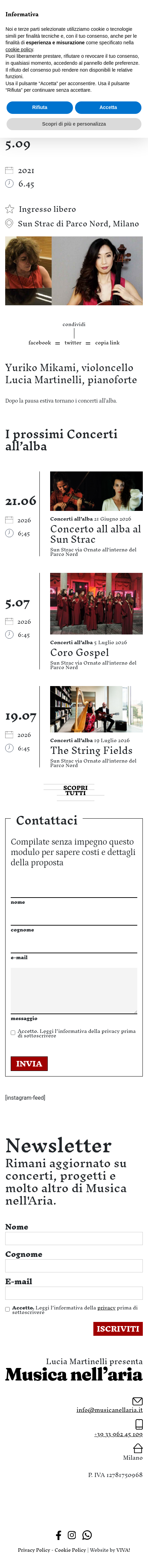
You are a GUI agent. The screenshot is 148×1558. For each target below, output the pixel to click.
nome (18, 902)
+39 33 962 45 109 (118, 1434)
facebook (39, 342)
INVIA (29, 1063)
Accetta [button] (108, 107)
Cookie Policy (70, 1550)
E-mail (18, 1281)
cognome (22, 929)
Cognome (24, 1254)
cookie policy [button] (19, 49)
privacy (110, 1031)
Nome (16, 1226)
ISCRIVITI (118, 1329)
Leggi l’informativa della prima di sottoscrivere (77, 1033)
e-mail (19, 957)
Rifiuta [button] (39, 107)
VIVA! (123, 1550)
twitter (73, 342)
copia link (107, 342)
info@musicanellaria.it (109, 1409)
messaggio (24, 1018)
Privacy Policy (34, 1550)
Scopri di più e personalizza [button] (74, 124)
